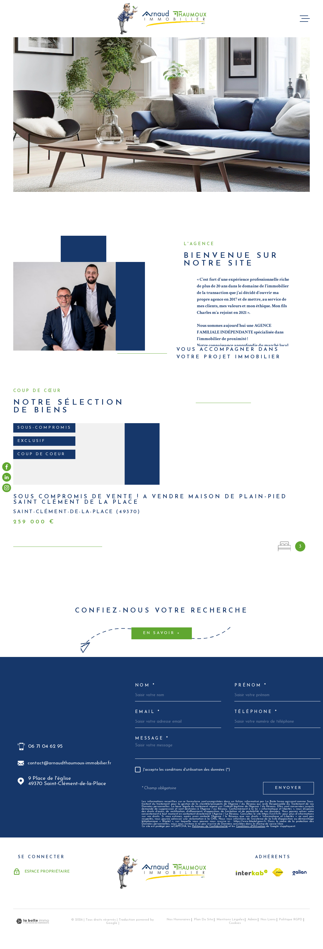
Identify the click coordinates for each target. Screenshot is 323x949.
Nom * (145, 686)
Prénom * (250, 686)
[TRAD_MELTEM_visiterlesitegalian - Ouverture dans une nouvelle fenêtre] (299, 872)
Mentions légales (230, 919)
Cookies (235, 923)
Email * (147, 712)
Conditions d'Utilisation (250, 826)
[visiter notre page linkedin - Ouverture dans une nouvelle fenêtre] (6, 477)
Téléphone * (256, 712)
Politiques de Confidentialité (210, 826)
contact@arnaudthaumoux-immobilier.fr (69, 763)
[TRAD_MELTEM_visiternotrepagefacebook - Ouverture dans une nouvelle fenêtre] (6, 466)
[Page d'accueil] (161, 19)
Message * (152, 739)
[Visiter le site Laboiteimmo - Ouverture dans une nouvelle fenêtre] (32, 921)
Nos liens (268, 919)
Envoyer (288, 788)
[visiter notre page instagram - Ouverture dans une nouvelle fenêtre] (6, 487)
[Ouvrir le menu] (305, 19)
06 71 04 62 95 (45, 746)
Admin (252, 919)
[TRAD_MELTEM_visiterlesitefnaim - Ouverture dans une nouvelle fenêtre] (277, 872)
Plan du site (203, 919)
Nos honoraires (178, 919)
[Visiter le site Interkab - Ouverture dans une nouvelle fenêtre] (252, 872)
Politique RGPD (290, 919)
